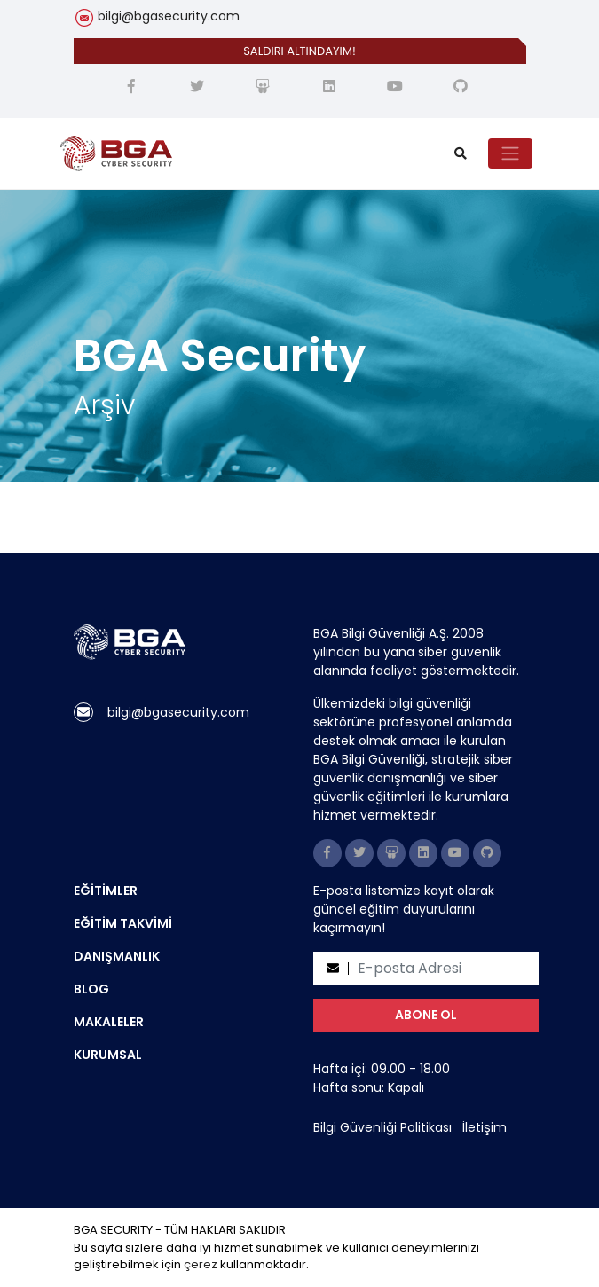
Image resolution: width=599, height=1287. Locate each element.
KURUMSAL (108, 1054)
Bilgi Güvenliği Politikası (382, 1127)
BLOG (91, 989)
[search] (460, 153)
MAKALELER (109, 1022)
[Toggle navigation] (510, 153)
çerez (200, 1264)
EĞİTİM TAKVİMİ (123, 923)
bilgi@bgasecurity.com (169, 16)
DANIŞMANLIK (117, 956)
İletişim (484, 1127)
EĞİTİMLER (106, 890)
